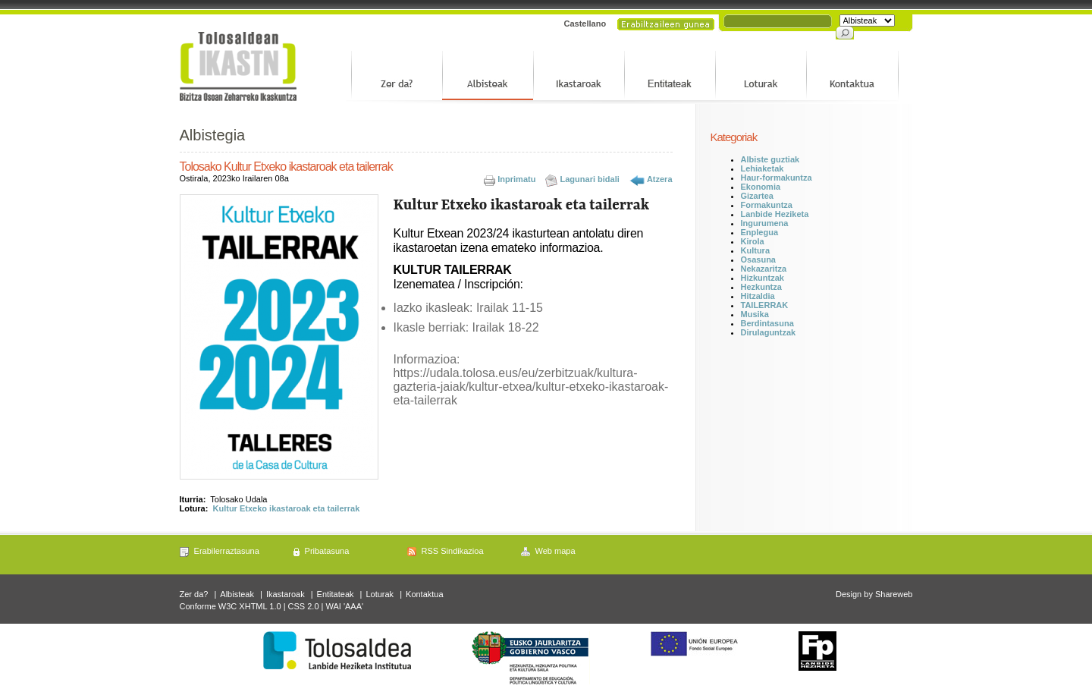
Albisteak (237, 594)
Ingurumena (765, 223)
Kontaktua (425, 594)
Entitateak (335, 594)
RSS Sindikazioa (453, 550)
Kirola (752, 241)
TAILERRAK (765, 305)
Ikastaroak (285, 594)
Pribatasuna (327, 550)
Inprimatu (516, 179)
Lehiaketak (762, 168)
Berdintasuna (767, 323)
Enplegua (760, 232)
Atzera (660, 179)
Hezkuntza (761, 286)
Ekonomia (761, 186)
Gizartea (757, 195)
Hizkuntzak (762, 277)
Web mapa (555, 550)
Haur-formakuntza (776, 177)
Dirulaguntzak (768, 332)
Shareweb (894, 594)
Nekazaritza (764, 268)
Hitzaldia (758, 295)
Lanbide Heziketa (775, 214)
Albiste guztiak (770, 159)
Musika (755, 314)
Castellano (585, 23)
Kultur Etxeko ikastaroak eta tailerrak (286, 508)
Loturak (380, 594)
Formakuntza (766, 204)
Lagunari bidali (590, 179)
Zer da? (194, 594)
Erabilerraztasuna (226, 550)
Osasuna (758, 259)
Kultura (755, 250)
